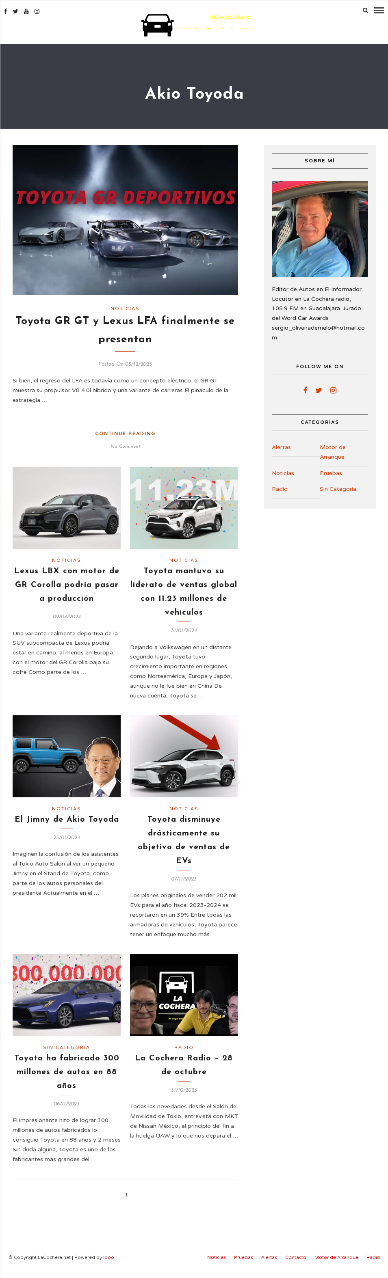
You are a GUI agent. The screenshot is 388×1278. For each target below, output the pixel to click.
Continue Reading (125, 433)
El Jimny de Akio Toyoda (67, 819)
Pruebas (331, 471)
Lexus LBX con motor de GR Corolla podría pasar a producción (66, 584)
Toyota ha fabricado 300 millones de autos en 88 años (66, 1071)
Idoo (108, 1256)
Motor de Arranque (333, 451)
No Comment (125, 445)
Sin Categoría (66, 1046)
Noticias (125, 308)
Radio (184, 1046)
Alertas (281, 446)
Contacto (295, 1256)
